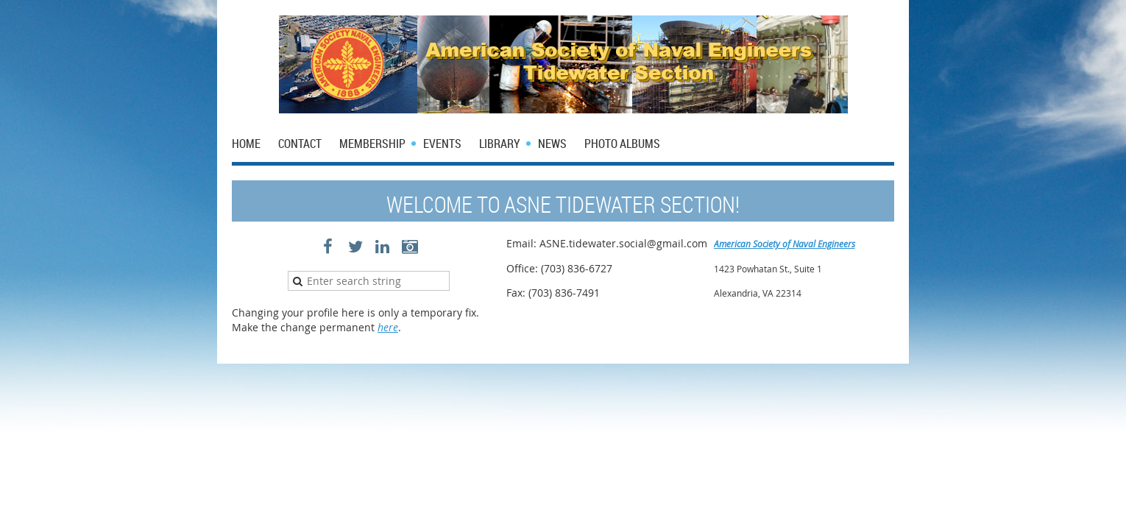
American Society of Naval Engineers (784, 244)
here (388, 327)
